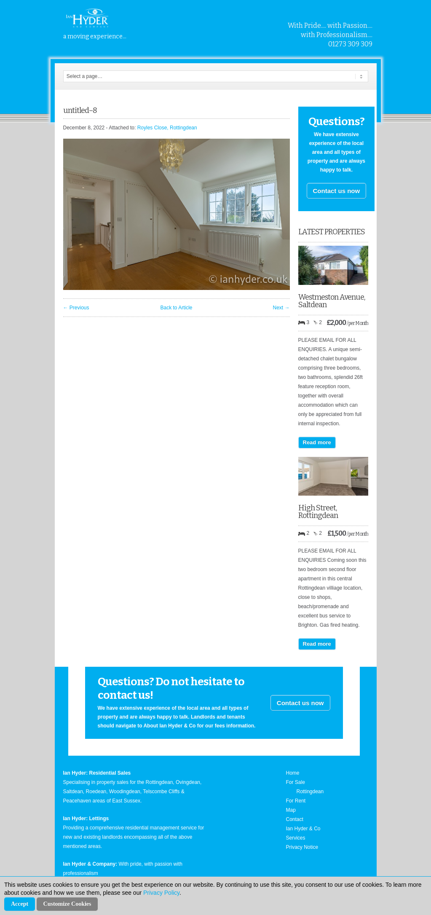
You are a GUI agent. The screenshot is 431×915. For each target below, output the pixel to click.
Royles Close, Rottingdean (167, 128)
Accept (19, 904)
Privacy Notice (302, 847)
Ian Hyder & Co (303, 829)
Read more (317, 442)
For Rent (296, 801)
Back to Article (176, 308)
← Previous (76, 308)
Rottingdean (310, 791)
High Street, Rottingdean (318, 511)
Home (293, 773)
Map (291, 810)
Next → (281, 308)
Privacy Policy (161, 892)
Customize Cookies (67, 904)
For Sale (295, 782)
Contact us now (336, 190)
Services (295, 838)
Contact (294, 819)
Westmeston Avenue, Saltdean (331, 300)
